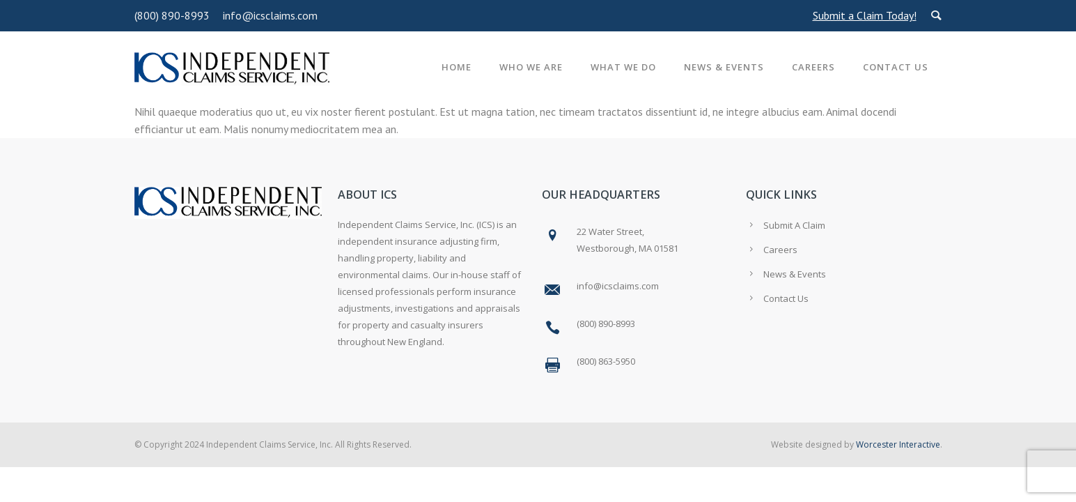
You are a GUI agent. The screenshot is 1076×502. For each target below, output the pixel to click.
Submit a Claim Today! (865, 15)
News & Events (724, 67)
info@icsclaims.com (270, 15)
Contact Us (895, 67)
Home (456, 67)
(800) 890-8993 (172, 15)
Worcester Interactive (898, 444)
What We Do (623, 67)
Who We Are (531, 67)
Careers (813, 67)
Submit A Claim (794, 225)
